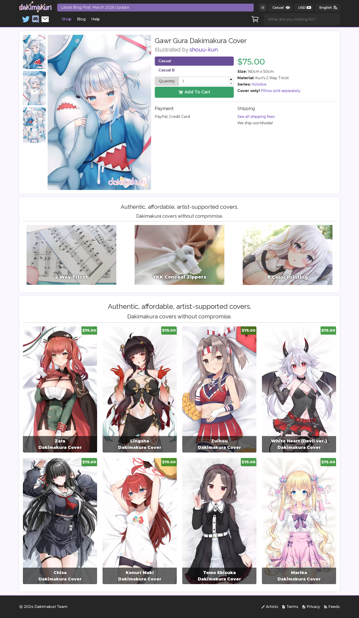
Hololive (259, 84)
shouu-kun (204, 49)
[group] (60, 389)
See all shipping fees (256, 116)
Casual (164, 61)
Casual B (166, 70)
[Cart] (255, 19)
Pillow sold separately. (281, 91)
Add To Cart (194, 92)
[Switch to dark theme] (263, 7)
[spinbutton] (206, 81)
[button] (231, 79)
